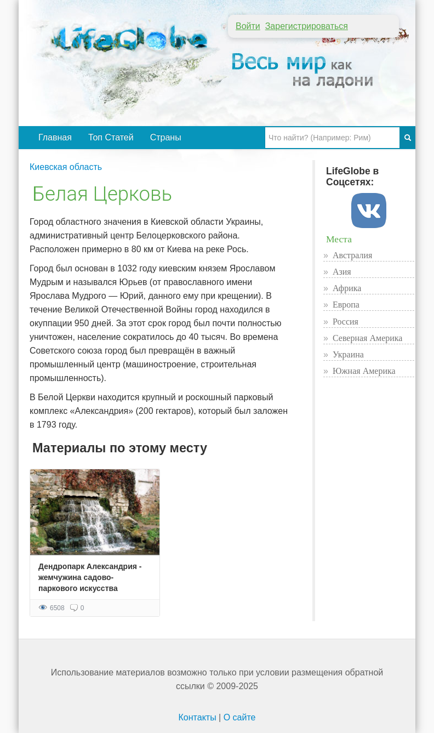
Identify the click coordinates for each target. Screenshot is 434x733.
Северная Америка (368, 338)
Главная (55, 137)
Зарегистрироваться (306, 26)
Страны (165, 137)
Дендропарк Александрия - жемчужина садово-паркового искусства (89, 577)
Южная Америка (364, 371)
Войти (248, 26)
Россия (345, 321)
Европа (346, 304)
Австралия (352, 255)
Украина (348, 354)
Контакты (197, 717)
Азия (342, 271)
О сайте (240, 717)
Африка (347, 288)
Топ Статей (111, 137)
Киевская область (66, 167)
